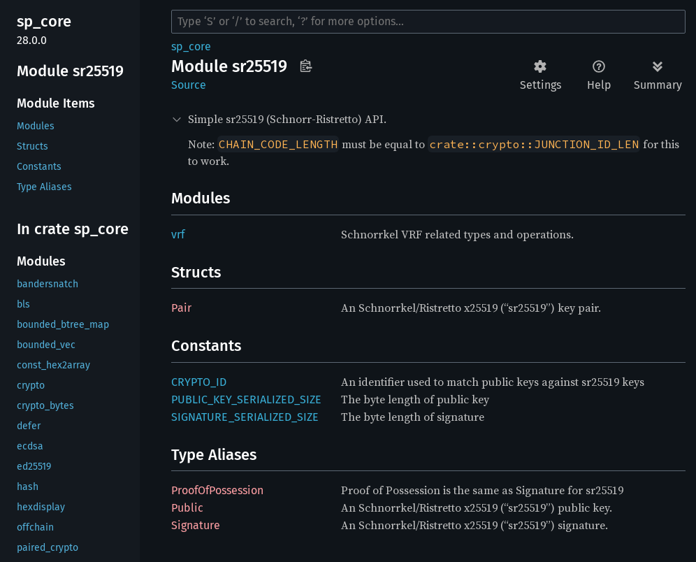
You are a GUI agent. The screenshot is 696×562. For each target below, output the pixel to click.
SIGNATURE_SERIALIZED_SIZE (245, 417)
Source (188, 85)
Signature (195, 525)
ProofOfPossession (217, 490)
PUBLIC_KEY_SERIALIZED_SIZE (246, 399)
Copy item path (305, 66)
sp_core (191, 46)
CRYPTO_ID (198, 382)
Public (187, 507)
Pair (181, 308)
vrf (177, 234)
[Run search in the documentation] (428, 22)
